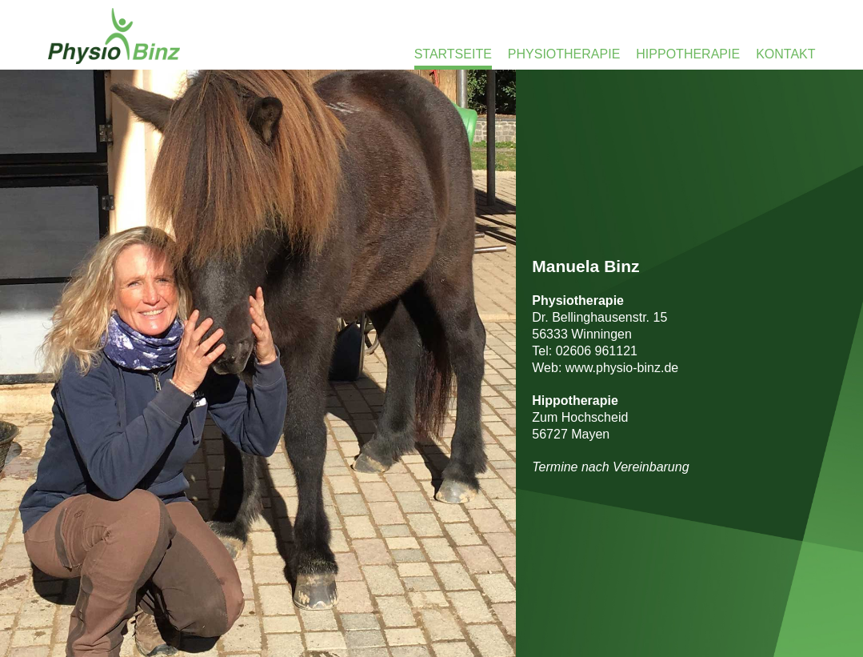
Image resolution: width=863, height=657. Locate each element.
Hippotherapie (688, 54)
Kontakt (785, 54)
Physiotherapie (564, 54)
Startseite (453, 54)
